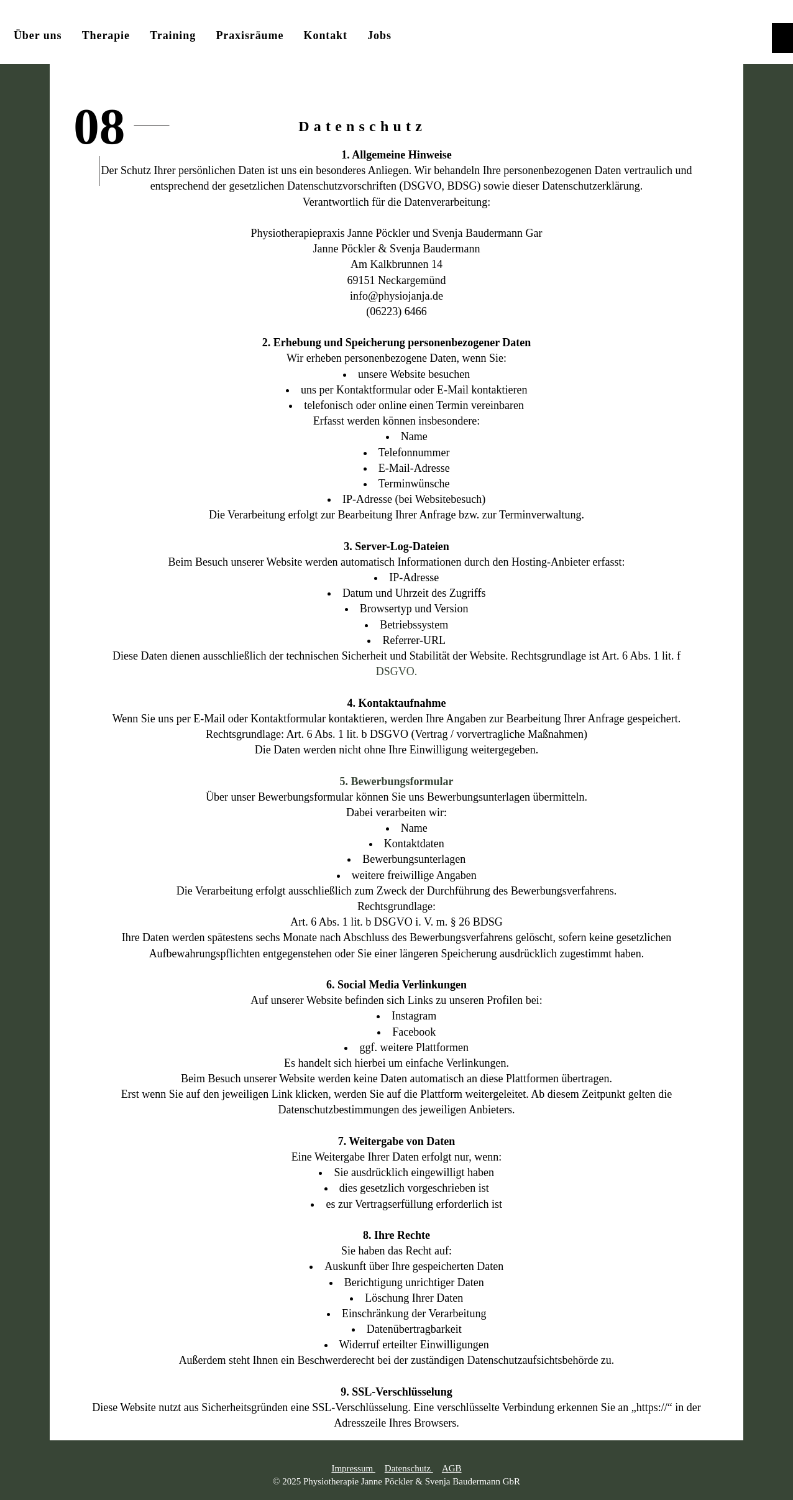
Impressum (353, 1468)
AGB (452, 1468)
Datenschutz (409, 1468)
